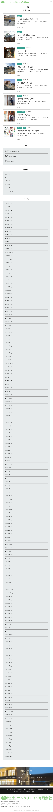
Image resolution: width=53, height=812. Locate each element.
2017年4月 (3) (8, 488)
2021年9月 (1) (8, 328)
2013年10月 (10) (9, 634)
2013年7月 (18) (8, 645)
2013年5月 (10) (8, 652)
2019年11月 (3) (8, 394)
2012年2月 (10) (8, 704)
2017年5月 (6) (8, 485)
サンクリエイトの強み (30, 785)
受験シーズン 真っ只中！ (26, 67)
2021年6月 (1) (8, 335)
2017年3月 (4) (8, 492)
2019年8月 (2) (8, 405)
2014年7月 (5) (8, 603)
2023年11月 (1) (8, 255)
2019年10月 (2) (8, 398)
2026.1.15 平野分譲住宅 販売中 (10, 156)
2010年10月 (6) (8, 756)
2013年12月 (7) (8, 627)
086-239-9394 (6, 799)
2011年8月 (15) (8, 725)
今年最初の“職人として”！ (26, 99)
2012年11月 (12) (9, 673)
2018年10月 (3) (8, 426)
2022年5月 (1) (8, 304)
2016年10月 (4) (8, 509)
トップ (6, 785)
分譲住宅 (19, 95)
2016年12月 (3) (8, 502)
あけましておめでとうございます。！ (29, 131)
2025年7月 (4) (8, 210)
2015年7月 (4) (8, 561)
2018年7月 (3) (8, 436)
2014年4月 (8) (8, 613)
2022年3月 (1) (8, 307)
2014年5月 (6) (8, 610)
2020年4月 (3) (8, 380)
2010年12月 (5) (8, 749)
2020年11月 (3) (8, 360)
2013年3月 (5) (8, 659)
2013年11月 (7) (8, 631)
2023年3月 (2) (8, 280)
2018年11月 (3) (8, 422)
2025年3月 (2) (8, 224)
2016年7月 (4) (8, 520)
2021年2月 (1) (8, 349)
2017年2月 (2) (8, 495)
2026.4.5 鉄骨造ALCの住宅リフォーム (12, 150)
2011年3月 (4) (8, 739)
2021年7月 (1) (8, 332)
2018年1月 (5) (8, 457)
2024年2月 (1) (8, 248)
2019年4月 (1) (8, 412)
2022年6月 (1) (8, 300)
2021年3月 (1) (8, 346)
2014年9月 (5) (8, 596)
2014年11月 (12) (9, 589)
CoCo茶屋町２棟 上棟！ (26, 83)
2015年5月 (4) (8, 568)
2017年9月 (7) (8, 471)
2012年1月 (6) (8, 707)
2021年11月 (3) (8, 321)
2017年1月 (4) (8, 499)
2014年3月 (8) (8, 617)
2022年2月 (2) (8, 311)
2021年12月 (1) (8, 318)
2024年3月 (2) (8, 245)
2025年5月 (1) (8, 217)
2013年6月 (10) (8, 648)
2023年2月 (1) (8, 283)
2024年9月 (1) (8, 234)
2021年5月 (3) (8, 339)
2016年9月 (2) (8, 513)
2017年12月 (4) (8, 460)
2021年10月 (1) (8, 325)
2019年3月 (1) (8, 415)
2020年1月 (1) (8, 391)
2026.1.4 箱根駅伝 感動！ (9, 161)
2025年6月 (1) (8, 214)
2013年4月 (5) (8, 655)
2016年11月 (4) (8, 506)
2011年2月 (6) (8, 742)
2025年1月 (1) (8, 227)
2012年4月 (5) (8, 697)
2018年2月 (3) (8, 453)
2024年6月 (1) (8, 241)
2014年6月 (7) (8, 607)
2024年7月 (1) (8, 238)
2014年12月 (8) (8, 586)
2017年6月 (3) (8, 481)
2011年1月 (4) (8, 746)
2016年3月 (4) (8, 533)
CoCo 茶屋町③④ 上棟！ (26, 35)
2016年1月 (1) (8, 540)
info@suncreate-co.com (11, 800)
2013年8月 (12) (8, 641)
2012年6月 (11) (8, 690)
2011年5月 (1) (8, 735)
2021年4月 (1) (8, 342)
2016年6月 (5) (8, 523)
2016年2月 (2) (8, 537)
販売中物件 (19, 785)
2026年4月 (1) (8, 203)
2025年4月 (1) (8, 220)
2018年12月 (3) (8, 419)
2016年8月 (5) (8, 516)
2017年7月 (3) (8, 478)
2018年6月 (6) (8, 440)
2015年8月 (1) (8, 558)
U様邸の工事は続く (24, 115)
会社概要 (16, 787)
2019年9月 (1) (8, 401)
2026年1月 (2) (8, 207)
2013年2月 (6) (8, 662)
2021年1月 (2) (8, 353)
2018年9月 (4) (8, 429)
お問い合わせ (35, 787)
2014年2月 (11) (8, 620)
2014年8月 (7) (8, 600)
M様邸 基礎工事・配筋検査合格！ (29, 19)
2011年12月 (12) (9, 711)
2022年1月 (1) (8, 314)
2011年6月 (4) (8, 732)
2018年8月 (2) (8, 433)
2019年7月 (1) (8, 408)
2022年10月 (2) (9, 294)
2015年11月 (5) (8, 547)
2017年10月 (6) (8, 467)
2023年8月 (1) (8, 262)
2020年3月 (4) (8, 384)
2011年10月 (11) (8, 718)
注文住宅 (19, 16)
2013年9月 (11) (8, 638)
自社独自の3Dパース (43, 785)
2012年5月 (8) (8, 693)
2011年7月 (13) (8, 728)
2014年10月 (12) (9, 593)
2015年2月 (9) (8, 579)
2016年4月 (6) (8, 530)
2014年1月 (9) (8, 624)
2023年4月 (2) (8, 276)
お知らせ (19, 127)
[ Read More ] (20, 27)
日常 (24, 127)
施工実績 (12, 785)
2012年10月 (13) (9, 676)
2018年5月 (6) (8, 443)
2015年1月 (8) (8, 582)
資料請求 (28, 787)
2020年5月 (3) (8, 377)
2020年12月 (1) (8, 356)
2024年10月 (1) (8, 231)
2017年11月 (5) (8, 464)
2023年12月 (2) (9, 252)
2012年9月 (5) (8, 680)
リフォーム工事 (20, 48)
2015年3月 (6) (8, 575)
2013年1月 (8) (8, 666)
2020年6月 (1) (8, 374)
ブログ (22, 787)
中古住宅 (7, 188)
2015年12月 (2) (8, 544)
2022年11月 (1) (8, 290)
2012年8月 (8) (8, 683)
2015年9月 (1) (8, 554)
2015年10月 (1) (8, 551)
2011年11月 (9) (8, 714)
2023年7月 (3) (8, 266)
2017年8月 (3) (8, 474)
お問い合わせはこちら (26, 777)
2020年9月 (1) (8, 367)
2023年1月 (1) (8, 287)
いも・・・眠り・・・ (25, 51)
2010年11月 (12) (9, 753)
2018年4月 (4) (8, 447)
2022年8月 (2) (8, 297)
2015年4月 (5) (8, 572)
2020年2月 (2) (8, 387)
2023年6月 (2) (8, 269)
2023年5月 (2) (8, 273)
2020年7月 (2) (8, 370)
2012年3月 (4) (8, 700)
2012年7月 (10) (8, 686)
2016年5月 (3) (8, 527)
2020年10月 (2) (9, 363)
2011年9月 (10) (8, 721)
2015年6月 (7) (8, 565)
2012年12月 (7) (8, 669)
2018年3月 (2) (8, 450)
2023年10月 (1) (8, 259)
